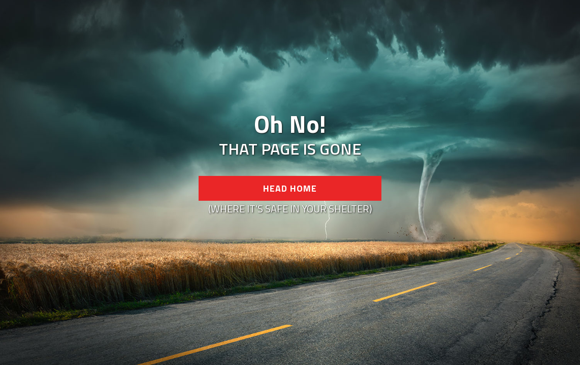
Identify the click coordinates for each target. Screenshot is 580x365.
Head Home (290, 188)
